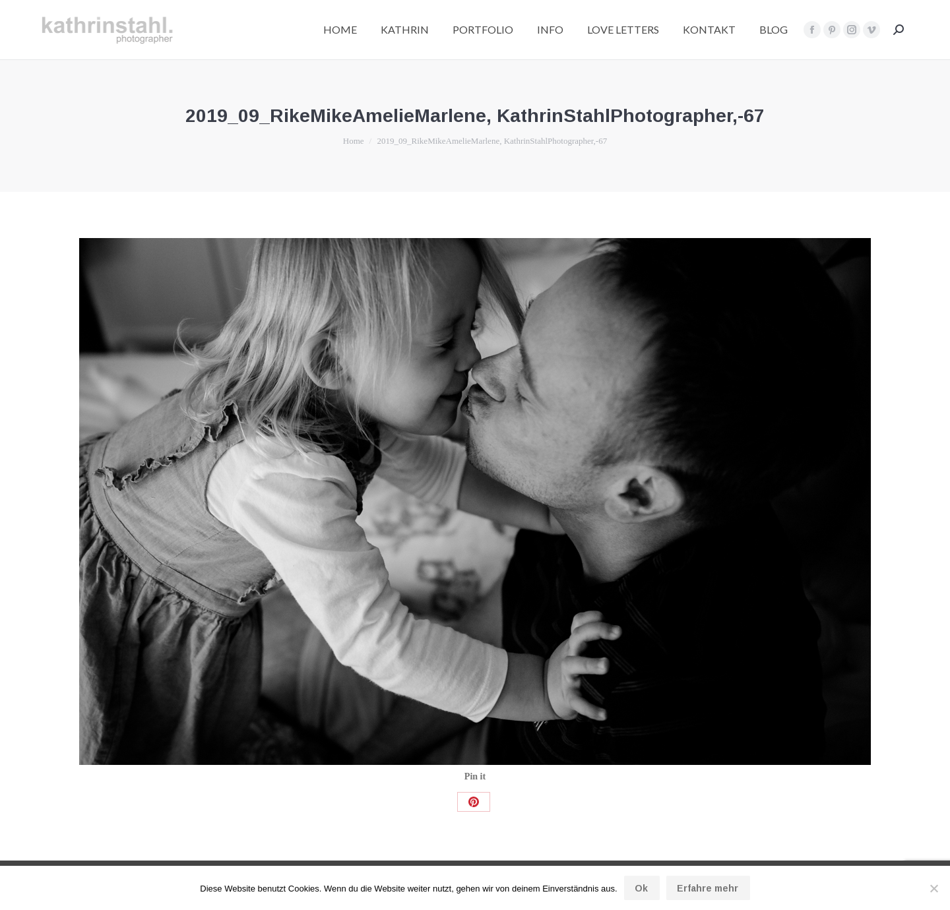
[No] (933, 888)
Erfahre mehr (707, 888)
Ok (641, 888)
